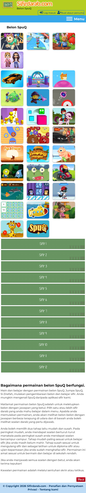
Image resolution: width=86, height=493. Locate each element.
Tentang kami (49, 489)
